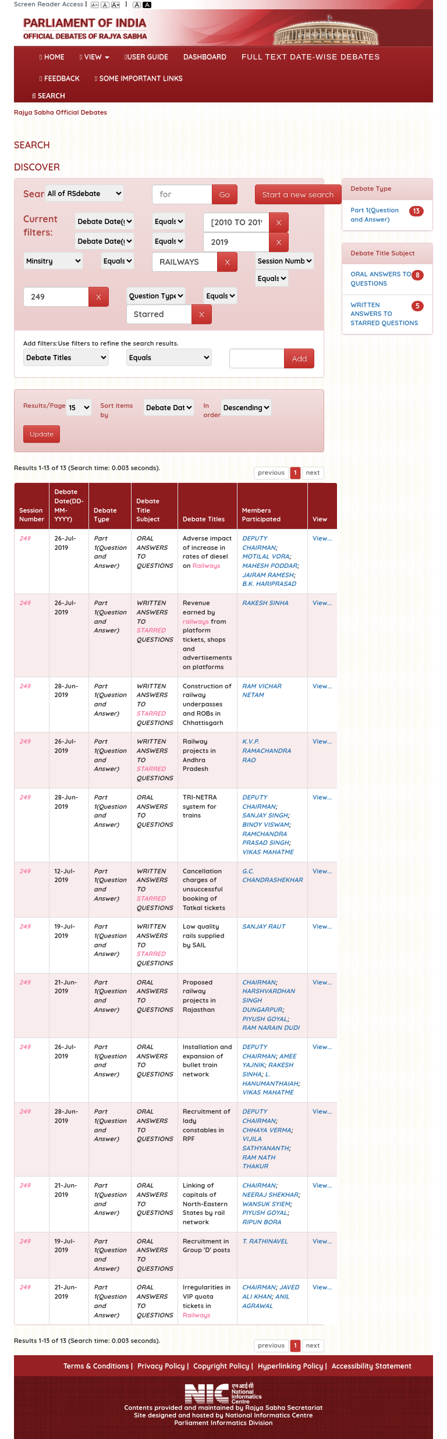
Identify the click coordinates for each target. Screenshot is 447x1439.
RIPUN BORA (261, 1222)
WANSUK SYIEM (266, 1204)
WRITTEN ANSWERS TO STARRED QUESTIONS (384, 314)
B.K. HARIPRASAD (269, 584)
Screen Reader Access (48, 4)
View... (322, 538)
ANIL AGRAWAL (266, 1301)
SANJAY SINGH (265, 815)
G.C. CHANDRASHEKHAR (272, 875)
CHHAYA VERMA (266, 1130)
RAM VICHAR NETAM (262, 690)
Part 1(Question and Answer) (375, 214)
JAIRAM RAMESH (267, 575)
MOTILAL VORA (265, 556)
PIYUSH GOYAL (265, 1019)
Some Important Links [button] (139, 78)
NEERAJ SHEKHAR (270, 1195)
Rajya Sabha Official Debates (60, 112)
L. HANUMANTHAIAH (270, 1079)
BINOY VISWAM (265, 824)
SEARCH (48, 95)
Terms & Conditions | (98, 1366)
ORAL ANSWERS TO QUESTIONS (381, 278)
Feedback (60, 78)
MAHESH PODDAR (269, 566)
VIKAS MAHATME (267, 852)
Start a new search (298, 194)
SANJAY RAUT (263, 926)
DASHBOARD (204, 56)
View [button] (94, 56)
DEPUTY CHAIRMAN (258, 543)
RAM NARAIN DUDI (271, 1028)
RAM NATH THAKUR (258, 1162)
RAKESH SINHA (265, 603)
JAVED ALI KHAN (270, 1292)
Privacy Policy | (163, 1366)
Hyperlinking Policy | (292, 1366)
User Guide (146, 56)
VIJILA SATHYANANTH (265, 1143)
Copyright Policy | (223, 1366)
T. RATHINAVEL (265, 1241)
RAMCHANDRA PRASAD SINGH (265, 838)
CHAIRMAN (258, 982)
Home (54, 56)
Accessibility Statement (371, 1366)
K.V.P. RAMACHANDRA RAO (266, 750)
